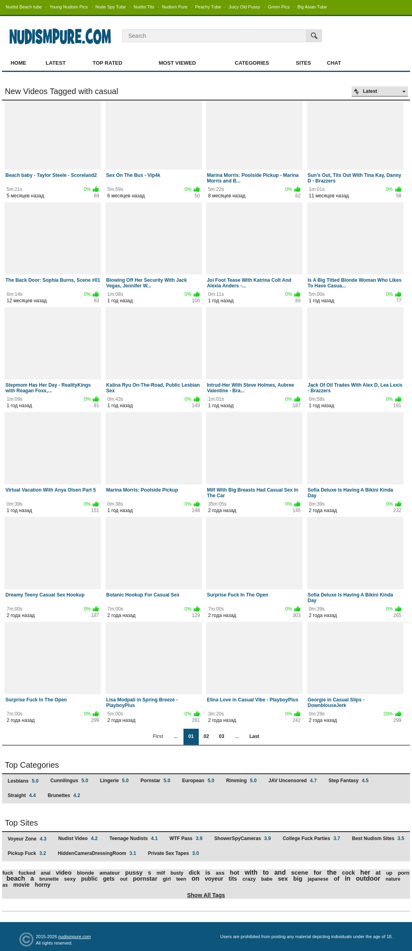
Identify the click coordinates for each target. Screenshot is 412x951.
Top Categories (32, 764)
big (298, 878)
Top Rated (107, 63)
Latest (56, 63)
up (389, 873)
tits (233, 878)
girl (167, 879)
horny (43, 884)
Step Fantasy (348, 780)
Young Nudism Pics (68, 6)
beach (15, 878)
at (378, 872)
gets (109, 878)
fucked (27, 873)
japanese (318, 879)
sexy (70, 879)
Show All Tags (206, 895)
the (332, 872)
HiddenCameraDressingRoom (97, 853)
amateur (109, 873)
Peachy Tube (208, 6)
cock (348, 872)
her (365, 872)
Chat (334, 63)
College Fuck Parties (311, 838)
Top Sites (21, 822)
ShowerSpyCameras (242, 838)
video (64, 872)
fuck (7, 873)
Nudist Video (78, 838)
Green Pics (279, 6)
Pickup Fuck (27, 853)
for (317, 872)
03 (221, 736)
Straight (22, 795)
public (89, 878)
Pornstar (155, 780)
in (347, 878)
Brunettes (63, 795)
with (251, 872)
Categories (252, 63)
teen (181, 879)
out (124, 879)
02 (206, 736)
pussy (133, 872)
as (5, 885)
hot (234, 872)
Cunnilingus (69, 780)
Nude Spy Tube (110, 6)
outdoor (368, 878)
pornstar (145, 878)
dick (194, 872)
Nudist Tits (144, 6)
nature (392, 879)
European (198, 780)
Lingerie (114, 780)
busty (177, 873)
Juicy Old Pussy (244, 6)
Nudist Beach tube (24, 6)
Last (254, 736)
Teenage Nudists (133, 838)
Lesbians (23, 781)
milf (161, 873)
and (280, 872)
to (266, 872)
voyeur (214, 878)
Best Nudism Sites (378, 838)
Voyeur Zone (27, 839)
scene (300, 872)
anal (45, 873)
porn (404, 873)
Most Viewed (177, 63)
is (207, 872)
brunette (49, 879)
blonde (85, 873)
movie (21, 884)
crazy (248, 879)
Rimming (241, 780)
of (336, 878)
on (196, 878)
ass (220, 873)
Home (18, 63)
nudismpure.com (74, 936)
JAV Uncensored (292, 780)
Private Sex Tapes (173, 853)
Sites (303, 63)
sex (283, 878)
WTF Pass (185, 838)
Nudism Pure (174, 6)
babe (266, 879)
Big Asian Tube (312, 6)
